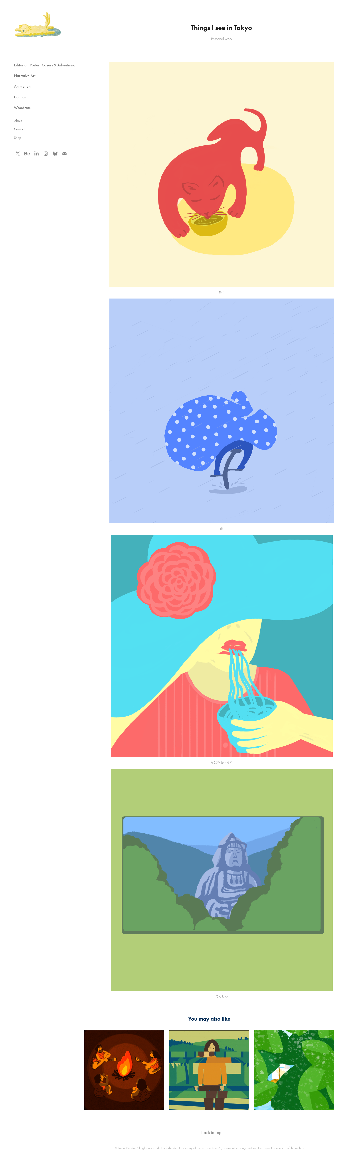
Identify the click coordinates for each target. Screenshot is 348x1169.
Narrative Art (24, 75)
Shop (17, 137)
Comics (20, 97)
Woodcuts (22, 107)
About (18, 121)
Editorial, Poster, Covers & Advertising (44, 65)
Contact (19, 129)
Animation (22, 86)
